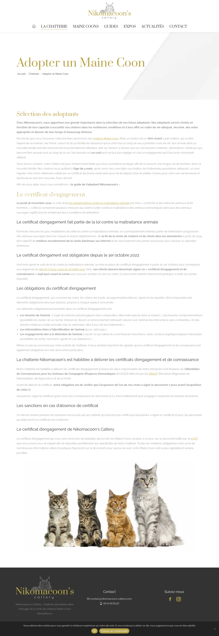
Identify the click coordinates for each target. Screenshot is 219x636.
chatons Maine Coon (106, 138)
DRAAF (153, 373)
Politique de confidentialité (114, 631)
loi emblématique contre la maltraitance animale (99, 203)
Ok (94, 631)
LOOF (194, 438)
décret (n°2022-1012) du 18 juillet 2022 (62, 269)
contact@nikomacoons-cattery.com (109, 598)
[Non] (214, 628)
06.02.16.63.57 (109, 603)
